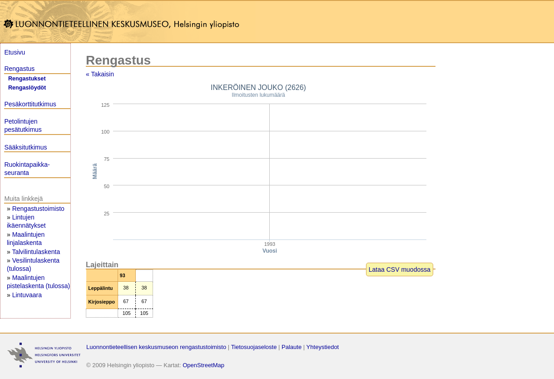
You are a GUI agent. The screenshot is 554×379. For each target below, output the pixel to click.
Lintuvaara (27, 295)
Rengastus (19, 68)
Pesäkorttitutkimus (30, 104)
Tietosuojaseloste (254, 347)
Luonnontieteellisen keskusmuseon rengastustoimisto (156, 347)
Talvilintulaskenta (36, 251)
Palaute (292, 347)
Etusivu (14, 52)
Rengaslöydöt (27, 88)
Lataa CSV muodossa (399, 269)
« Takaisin (100, 74)
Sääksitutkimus (25, 147)
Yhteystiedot (323, 347)
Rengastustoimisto (38, 208)
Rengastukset (27, 78)
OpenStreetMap (203, 365)
